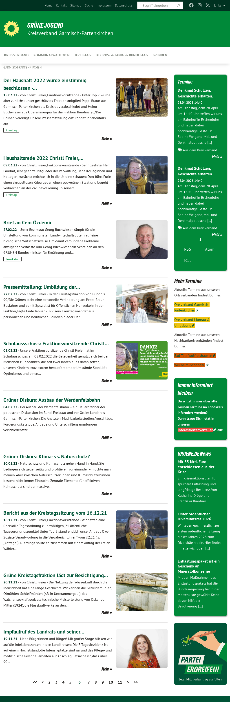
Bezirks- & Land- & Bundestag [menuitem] (122, 55)
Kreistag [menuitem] (83, 55)
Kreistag (11, 130)
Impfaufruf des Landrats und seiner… (45, 631)
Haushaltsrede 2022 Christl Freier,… (44, 158)
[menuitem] (48, 5)
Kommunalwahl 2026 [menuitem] (51, 55)
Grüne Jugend (47, 25)
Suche (89, 5)
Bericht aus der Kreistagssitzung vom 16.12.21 (56, 512)
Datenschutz (123, 5)
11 (120, 681)
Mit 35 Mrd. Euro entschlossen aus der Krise (196, 466)
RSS (187, 248)
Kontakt (61, 5)
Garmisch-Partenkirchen (22, 67)
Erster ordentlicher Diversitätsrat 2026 (194, 516)
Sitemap (75, 5)
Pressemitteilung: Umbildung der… (42, 286)
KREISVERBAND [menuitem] (16, 55)
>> (136, 681)
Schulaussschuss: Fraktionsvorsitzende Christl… (57, 343)
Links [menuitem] (217, 5)
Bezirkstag (12, 259)
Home (48, 5)
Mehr (105, 138)
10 (110, 681)
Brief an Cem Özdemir (28, 222)
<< (35, 681)
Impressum (104, 5)
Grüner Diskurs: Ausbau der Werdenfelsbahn (53, 399)
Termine (186, 81)
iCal (187, 260)
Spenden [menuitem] (160, 55)
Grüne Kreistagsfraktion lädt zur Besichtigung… (57, 575)
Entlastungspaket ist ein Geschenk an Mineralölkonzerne (199, 565)
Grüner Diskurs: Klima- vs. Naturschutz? (48, 456)
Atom (210, 248)
